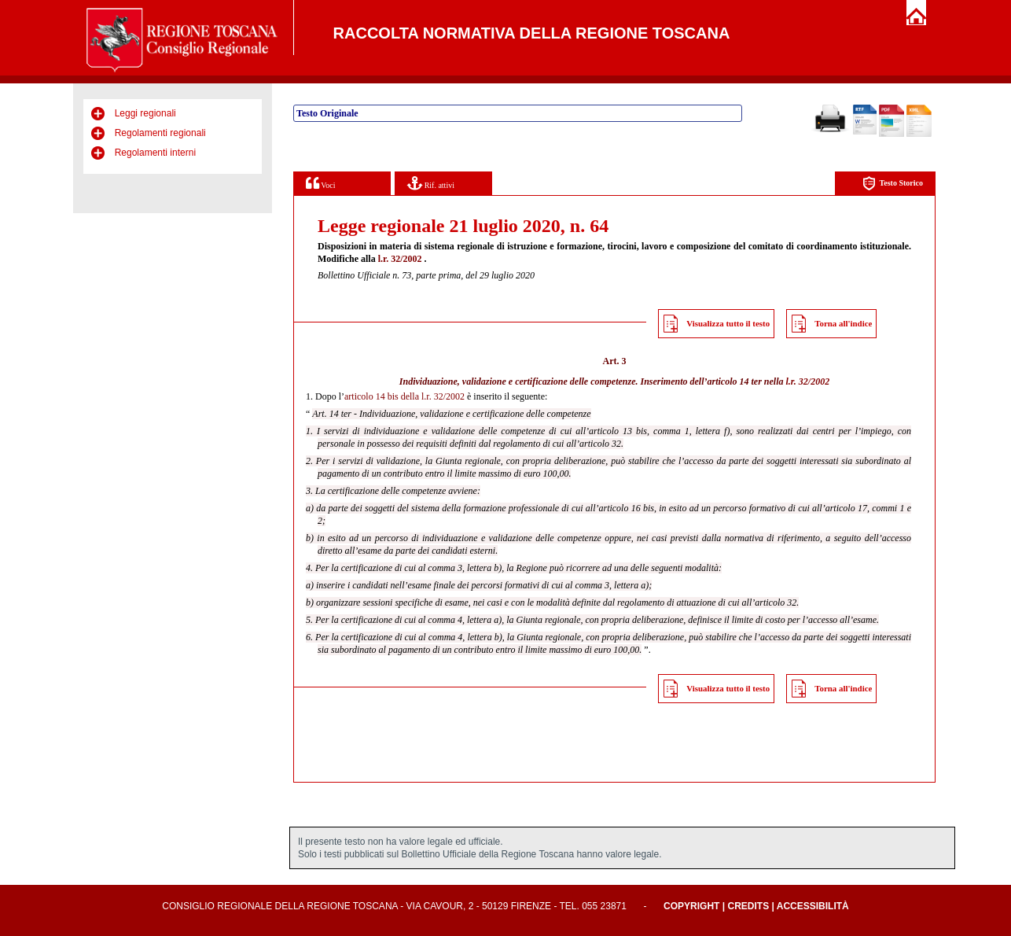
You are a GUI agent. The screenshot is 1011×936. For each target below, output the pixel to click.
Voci (320, 183)
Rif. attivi (430, 183)
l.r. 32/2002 (400, 258)
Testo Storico (892, 183)
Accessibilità (813, 906)
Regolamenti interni (155, 152)
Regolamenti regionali (160, 132)
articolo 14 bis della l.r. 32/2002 (404, 396)
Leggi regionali (145, 113)
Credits (748, 906)
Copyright (691, 906)
